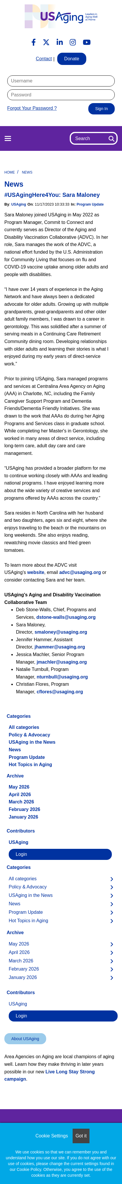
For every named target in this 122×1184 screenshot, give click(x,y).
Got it (81, 1135)
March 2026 (21, 801)
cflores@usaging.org (60, 691)
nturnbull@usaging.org (62, 676)
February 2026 (24, 809)
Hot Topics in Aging (30, 764)
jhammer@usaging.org (60, 646)
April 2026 (20, 794)
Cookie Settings (51, 1135)
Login (21, 854)
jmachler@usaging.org (62, 662)
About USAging (25, 1038)
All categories (24, 727)
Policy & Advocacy (29, 734)
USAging (18, 204)
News (27, 172)
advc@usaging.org (80, 572)
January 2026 (23, 816)
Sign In (101, 108)
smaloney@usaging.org (61, 632)
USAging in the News (32, 742)
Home (9, 172)
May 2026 (19, 786)
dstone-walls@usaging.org (66, 617)
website (35, 572)
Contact (44, 58)
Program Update (90, 204)
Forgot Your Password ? (32, 108)
